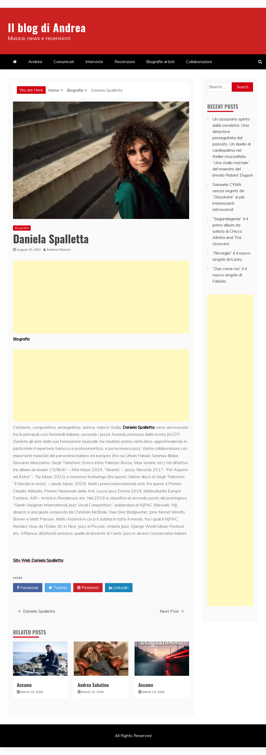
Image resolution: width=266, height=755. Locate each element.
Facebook (27, 587)
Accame (24, 684)
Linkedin (119, 587)
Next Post (169, 611)
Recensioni (125, 61)
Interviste (94, 61)
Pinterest (88, 587)
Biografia (22, 228)
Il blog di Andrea (47, 27)
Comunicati (64, 61)
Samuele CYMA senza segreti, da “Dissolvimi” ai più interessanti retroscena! (228, 197)
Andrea (35, 61)
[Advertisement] (101, 297)
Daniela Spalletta (39, 611)
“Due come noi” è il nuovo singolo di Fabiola (229, 275)
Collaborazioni (199, 61)
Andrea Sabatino (93, 684)
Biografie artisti (160, 61)
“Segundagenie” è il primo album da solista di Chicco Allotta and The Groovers (230, 231)
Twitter (58, 587)
